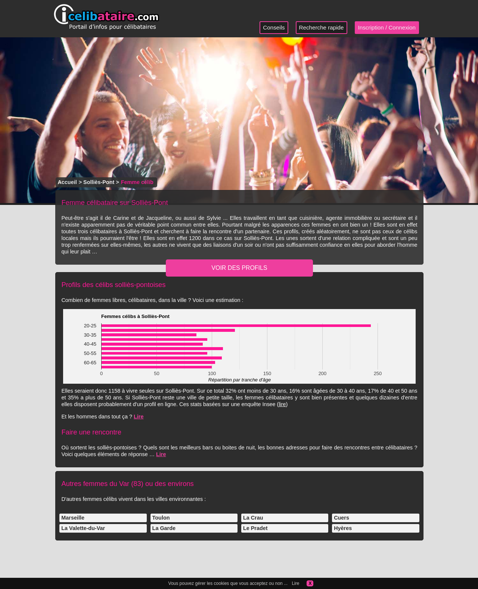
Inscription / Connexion (387, 27)
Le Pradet (255, 528)
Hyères (343, 528)
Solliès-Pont (98, 182)
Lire (138, 417)
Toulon (161, 518)
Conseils (274, 27)
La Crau (253, 518)
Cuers (341, 518)
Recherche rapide (321, 27)
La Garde (164, 528)
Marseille (72, 518)
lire (282, 404)
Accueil (67, 182)
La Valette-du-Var (83, 528)
